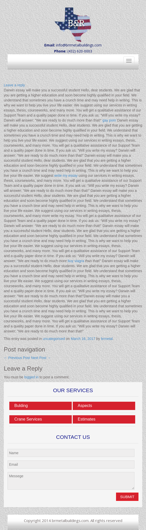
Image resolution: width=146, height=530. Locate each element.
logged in (31, 377)
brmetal (107, 339)
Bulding (21, 405)
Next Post (41, 358)
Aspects (85, 405)
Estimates (86, 419)
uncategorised (54, 339)
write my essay (66, 175)
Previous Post (17, 358)
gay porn (109, 120)
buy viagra (76, 261)
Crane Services (28, 419)
